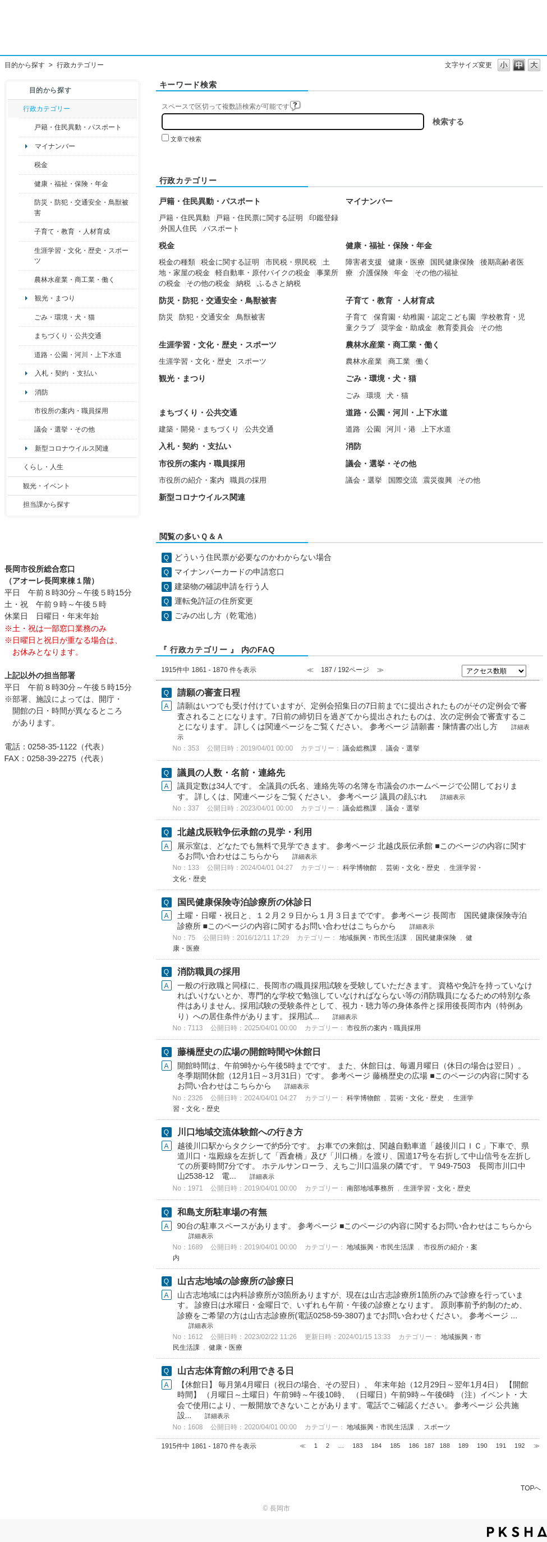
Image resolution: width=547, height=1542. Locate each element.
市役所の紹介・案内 (191, 480)
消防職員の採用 (208, 971)
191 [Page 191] (501, 1445)
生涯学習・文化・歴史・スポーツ (81, 256)
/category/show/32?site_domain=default (26, 411)
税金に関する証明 (230, 262)
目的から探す (24, 65)
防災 (166, 317)
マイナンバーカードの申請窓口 (229, 571)
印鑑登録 (323, 218)
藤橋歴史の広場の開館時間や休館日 (249, 1052)
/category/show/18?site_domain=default (15, 486)
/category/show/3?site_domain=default (15, 109)
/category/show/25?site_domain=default (26, 207)
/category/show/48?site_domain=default (26, 231)
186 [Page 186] (414, 1445)
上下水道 (436, 429)
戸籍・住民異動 (184, 218)
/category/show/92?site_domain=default (26, 165)
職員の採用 (248, 480)
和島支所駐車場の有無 (222, 1212)
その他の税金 (208, 284)
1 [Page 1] (316, 1445)
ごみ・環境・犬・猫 (64, 317)
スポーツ (251, 361)
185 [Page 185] (395, 1445)
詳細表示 (452, 797)
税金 (41, 165)
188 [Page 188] (444, 1445)
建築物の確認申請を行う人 (221, 586)
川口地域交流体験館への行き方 (240, 1132)
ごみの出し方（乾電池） (217, 615)
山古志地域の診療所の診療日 (235, 1281)
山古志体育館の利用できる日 (235, 1371)
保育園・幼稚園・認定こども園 (425, 317)
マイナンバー (55, 146)
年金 (401, 273)
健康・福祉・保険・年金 (71, 184)
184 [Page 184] (376, 1445)
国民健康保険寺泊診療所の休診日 (244, 902)
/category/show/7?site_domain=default (26, 127)
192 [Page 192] (519, 1445)
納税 (243, 284)
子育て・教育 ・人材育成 (72, 231)
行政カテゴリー (46, 109)
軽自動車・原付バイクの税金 (262, 273)
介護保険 (373, 273)
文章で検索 (186, 139)
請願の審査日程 (208, 692)
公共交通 (259, 429)
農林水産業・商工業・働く (74, 280)
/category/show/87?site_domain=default (26, 355)
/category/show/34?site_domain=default (26, 280)
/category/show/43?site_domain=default (26, 256)
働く (423, 361)
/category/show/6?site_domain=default (26, 336)
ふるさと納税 (279, 284)
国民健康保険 (452, 262)
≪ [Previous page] (303, 1445)
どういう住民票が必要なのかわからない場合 (253, 557)
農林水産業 (364, 361)
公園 (373, 429)
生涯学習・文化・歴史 (195, 361)
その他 (491, 328)
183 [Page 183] (357, 1445)
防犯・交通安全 (204, 317)
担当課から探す (46, 504)
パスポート (221, 229)
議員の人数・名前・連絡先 (231, 772)
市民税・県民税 (290, 262)
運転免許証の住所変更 (213, 600)
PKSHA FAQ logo (517, 1532)
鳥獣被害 (250, 317)
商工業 (399, 361)
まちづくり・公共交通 (68, 336)
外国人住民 (178, 229)
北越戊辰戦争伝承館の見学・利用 (244, 832)
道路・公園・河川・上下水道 (78, 355)
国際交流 (402, 480)
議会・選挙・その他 (64, 429)
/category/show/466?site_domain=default (26, 429)
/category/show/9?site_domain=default (15, 504)
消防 (41, 392)
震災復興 (437, 480)
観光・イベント (46, 486)
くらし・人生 (43, 467)
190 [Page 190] (482, 1445)
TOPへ (531, 1488)
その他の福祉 (436, 273)
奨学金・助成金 (406, 328)
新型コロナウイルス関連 (72, 448)
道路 (353, 429)
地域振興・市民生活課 (373, 938)
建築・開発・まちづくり (199, 429)
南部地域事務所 (370, 1188)
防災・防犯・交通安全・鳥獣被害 (81, 207)
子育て (356, 317)
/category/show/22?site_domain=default (26, 317)
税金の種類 (177, 262)
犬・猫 (397, 396)
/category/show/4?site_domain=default (26, 184)
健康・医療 (406, 262)
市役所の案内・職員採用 (71, 411)
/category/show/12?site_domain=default (15, 467)
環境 (373, 396)
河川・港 (401, 429)
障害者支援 (364, 262)
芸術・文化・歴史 (413, 868)
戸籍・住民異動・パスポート (78, 127)
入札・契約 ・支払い (66, 373)
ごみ (353, 396)
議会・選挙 (364, 480)
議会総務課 (359, 748)
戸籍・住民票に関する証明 (259, 218)
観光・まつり (55, 298)
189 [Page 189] (463, 1445)
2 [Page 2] (327, 1445)
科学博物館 (359, 868)
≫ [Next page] (537, 1445)
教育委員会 (456, 328)
